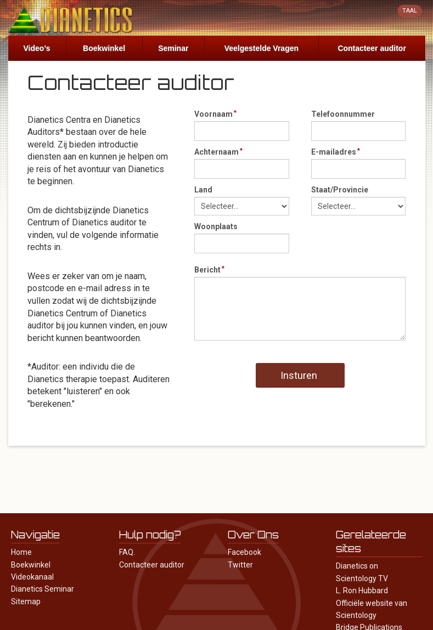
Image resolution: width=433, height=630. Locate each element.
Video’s (37, 48)
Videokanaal (32, 576)
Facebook (244, 552)
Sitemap (26, 601)
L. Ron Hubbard (362, 590)
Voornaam (213, 114)
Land (203, 189)
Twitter (240, 564)
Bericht (207, 269)
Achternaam (216, 151)
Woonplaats (216, 226)
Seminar (173, 48)
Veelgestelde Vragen (261, 48)
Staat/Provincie (339, 189)
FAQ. (127, 552)
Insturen (298, 375)
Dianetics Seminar (42, 588)
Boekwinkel (104, 48)
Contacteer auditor (372, 48)
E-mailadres (333, 151)
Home (21, 552)
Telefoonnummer (343, 114)
